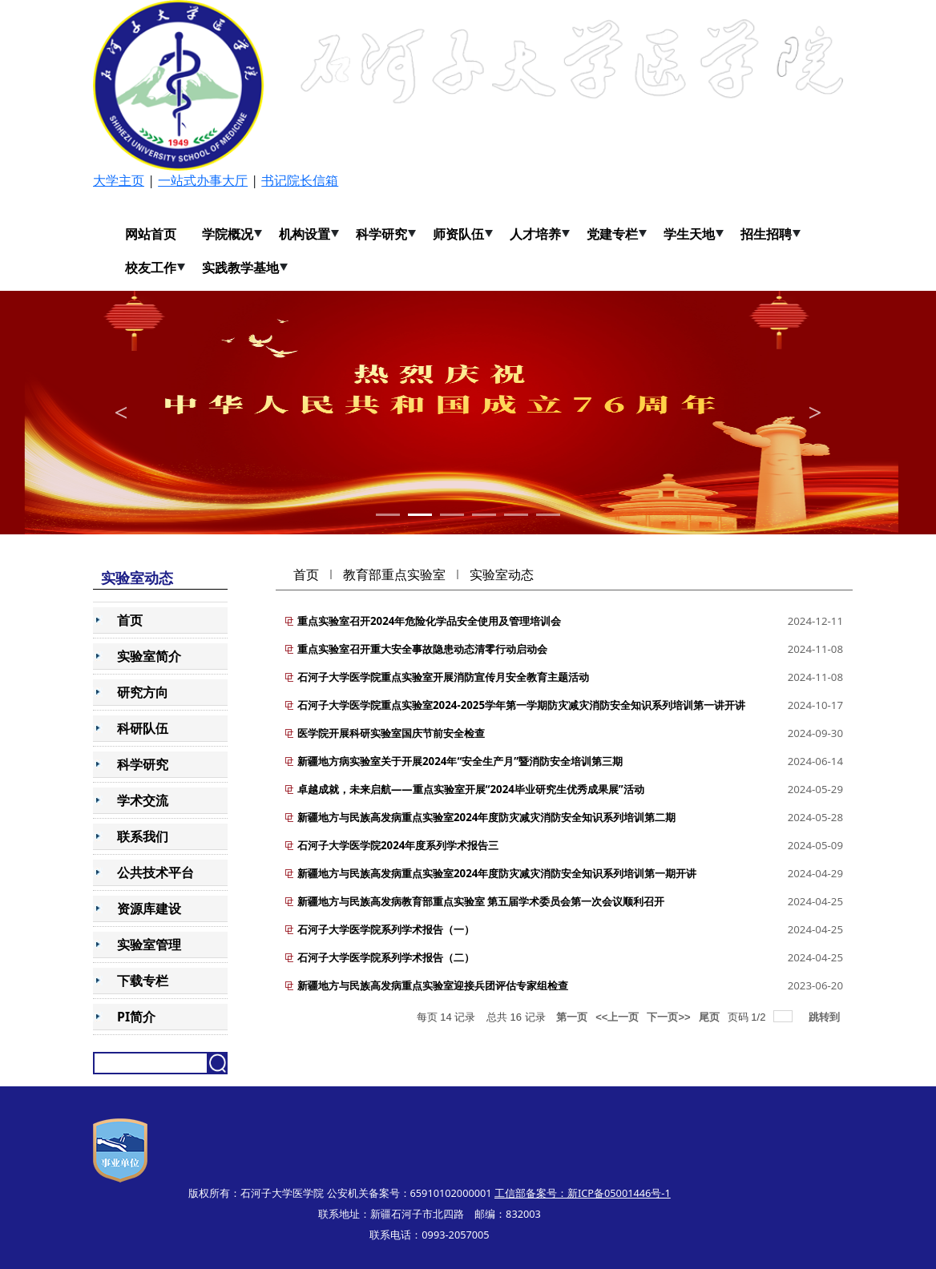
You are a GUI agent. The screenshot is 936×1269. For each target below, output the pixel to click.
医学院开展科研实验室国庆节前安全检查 (391, 733)
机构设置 (304, 234)
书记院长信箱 (299, 180)
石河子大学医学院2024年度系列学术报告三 (397, 845)
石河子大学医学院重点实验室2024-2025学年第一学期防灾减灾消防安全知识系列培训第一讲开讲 (521, 705)
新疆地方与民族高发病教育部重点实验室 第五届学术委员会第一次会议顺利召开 (480, 901)
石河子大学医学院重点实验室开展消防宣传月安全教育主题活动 (443, 677)
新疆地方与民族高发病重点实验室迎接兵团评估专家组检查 (432, 985)
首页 (306, 574)
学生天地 (689, 234)
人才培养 (535, 234)
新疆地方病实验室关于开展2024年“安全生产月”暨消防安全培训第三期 (460, 761)
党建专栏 (612, 234)
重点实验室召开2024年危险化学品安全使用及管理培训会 (429, 621)
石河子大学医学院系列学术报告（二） (385, 957)
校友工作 (150, 267)
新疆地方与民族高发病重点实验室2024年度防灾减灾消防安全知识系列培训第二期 (486, 817)
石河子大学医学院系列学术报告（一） (385, 929)
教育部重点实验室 (394, 574)
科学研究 (381, 234)
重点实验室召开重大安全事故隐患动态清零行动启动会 (422, 649)
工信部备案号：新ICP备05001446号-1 (582, 1193)
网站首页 (150, 234)
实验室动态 (502, 574)
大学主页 (118, 180)
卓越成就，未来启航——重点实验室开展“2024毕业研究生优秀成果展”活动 (470, 789)
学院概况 (227, 234)
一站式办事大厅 (203, 180)
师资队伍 (458, 234)
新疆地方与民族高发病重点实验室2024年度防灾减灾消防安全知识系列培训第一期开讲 (496, 873)
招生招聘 (766, 234)
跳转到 (826, 1017)
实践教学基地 (240, 267)
